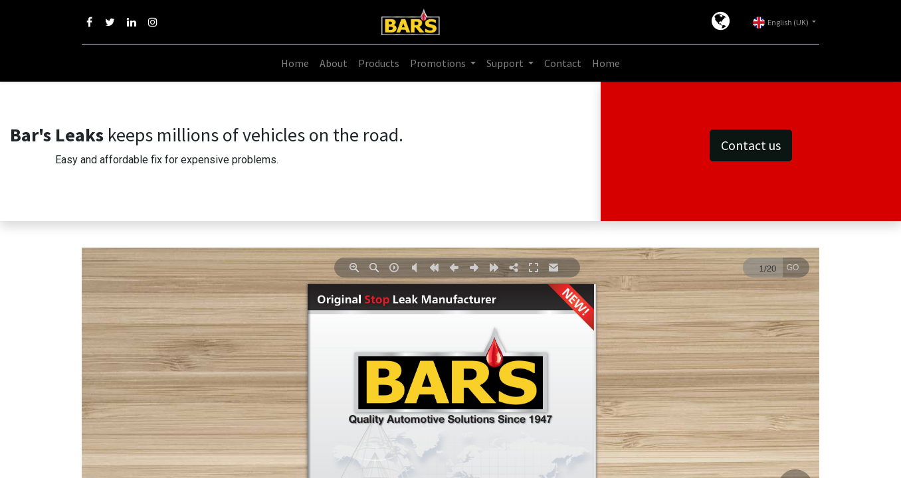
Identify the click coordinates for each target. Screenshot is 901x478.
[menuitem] (295, 63)
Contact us (751, 145)
